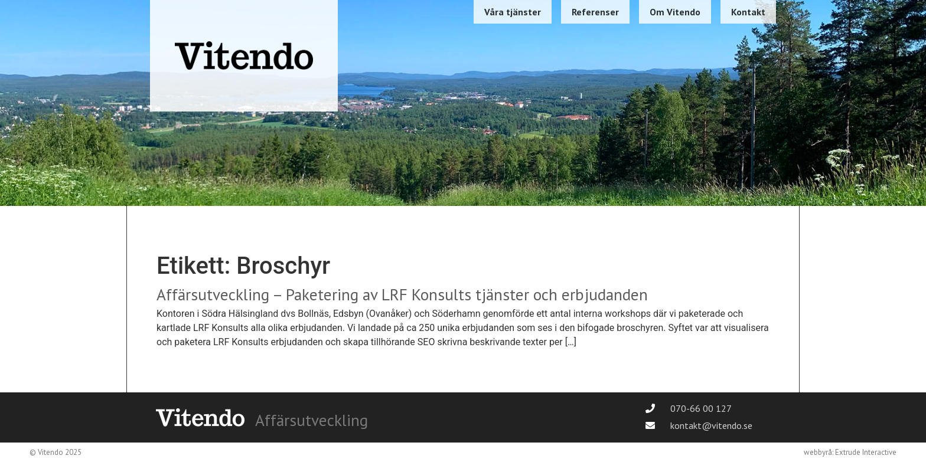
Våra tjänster (512, 12)
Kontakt (748, 12)
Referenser (595, 12)
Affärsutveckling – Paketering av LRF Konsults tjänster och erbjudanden (402, 294)
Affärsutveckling (311, 420)
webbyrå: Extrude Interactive (850, 452)
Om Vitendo (675, 12)
